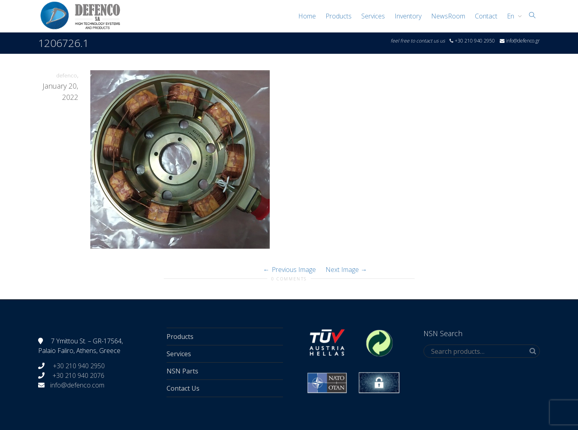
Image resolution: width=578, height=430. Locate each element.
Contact (486, 16)
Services (373, 16)
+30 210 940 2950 (78, 365)
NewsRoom (448, 16)
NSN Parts (182, 371)
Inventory (408, 16)
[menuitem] (512, 16)
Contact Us (183, 388)
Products (339, 16)
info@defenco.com (77, 385)
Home (307, 16)
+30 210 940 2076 (78, 375)
